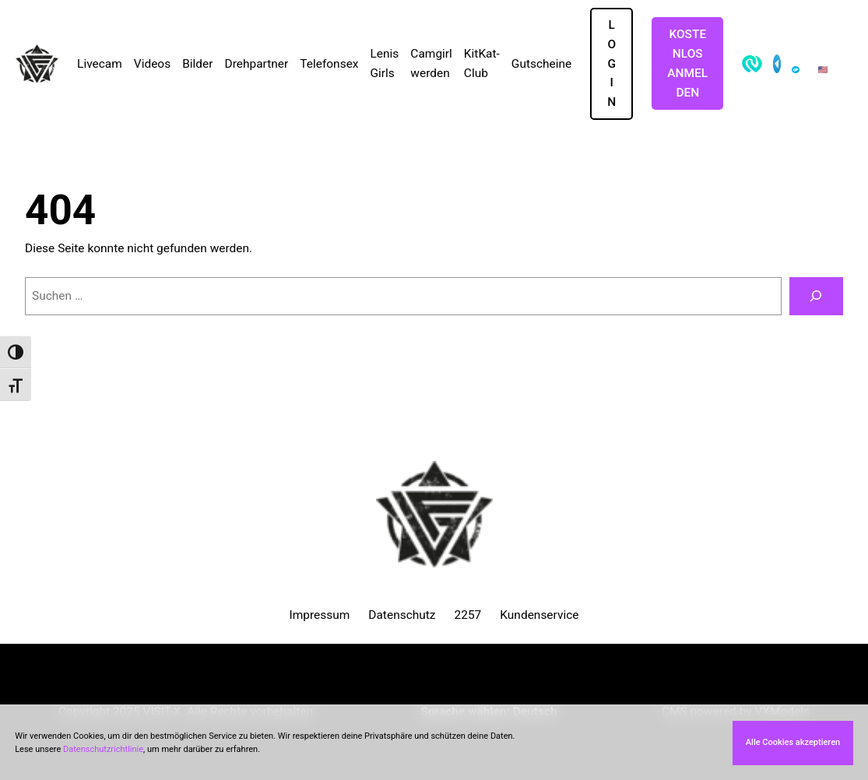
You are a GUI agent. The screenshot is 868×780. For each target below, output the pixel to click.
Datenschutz (401, 615)
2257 (468, 615)
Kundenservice (539, 615)
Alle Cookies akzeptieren (793, 742)
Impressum (319, 615)
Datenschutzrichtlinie (103, 749)
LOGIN (611, 63)
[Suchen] (816, 296)
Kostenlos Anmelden (687, 63)
